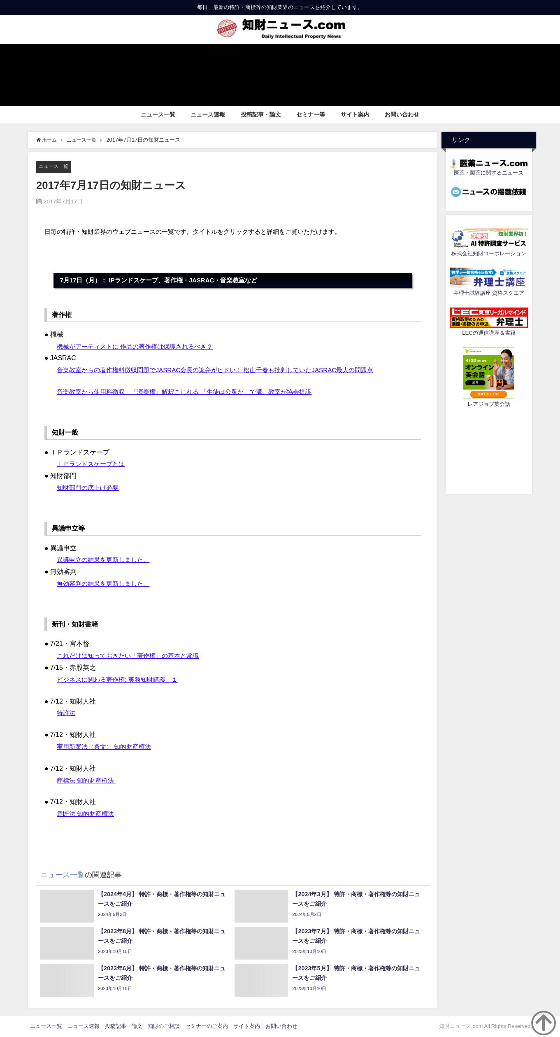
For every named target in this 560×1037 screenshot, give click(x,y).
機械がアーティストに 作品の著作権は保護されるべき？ (140, 346)
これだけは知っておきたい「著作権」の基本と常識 (132, 655)
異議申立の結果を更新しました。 (106, 560)
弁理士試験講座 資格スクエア (488, 293)
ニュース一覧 (158, 114)
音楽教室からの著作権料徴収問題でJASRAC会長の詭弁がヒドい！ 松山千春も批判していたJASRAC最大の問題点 (225, 370)
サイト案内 (355, 114)
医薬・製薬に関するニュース (488, 172)
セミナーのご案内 (206, 1026)
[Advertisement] (489, 449)
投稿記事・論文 (261, 114)
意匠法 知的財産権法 (87, 814)
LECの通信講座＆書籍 (488, 333)
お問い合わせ (402, 114)
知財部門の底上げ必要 (90, 487)
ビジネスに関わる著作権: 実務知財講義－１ (121, 679)
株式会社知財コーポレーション (488, 253)
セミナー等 (310, 114)
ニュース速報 (208, 114)
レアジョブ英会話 (488, 404)
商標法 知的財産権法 (88, 780)
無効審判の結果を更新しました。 (106, 583)
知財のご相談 (164, 1026)
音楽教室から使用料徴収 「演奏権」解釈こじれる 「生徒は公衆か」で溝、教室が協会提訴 (192, 391)
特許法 (67, 713)
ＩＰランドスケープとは (93, 464)
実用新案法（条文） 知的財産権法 (107, 746)
